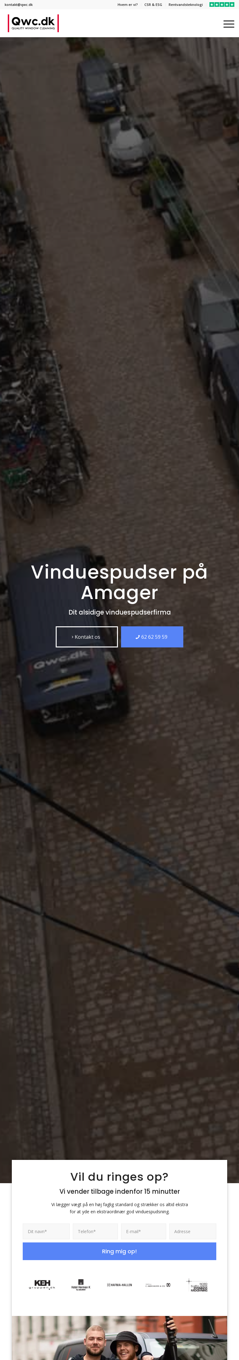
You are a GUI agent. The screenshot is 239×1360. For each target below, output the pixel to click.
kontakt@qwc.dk (19, 4)
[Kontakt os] (87, 636)
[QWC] (33, 23)
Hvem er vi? (128, 4)
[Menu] (225, 23)
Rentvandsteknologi (186, 4)
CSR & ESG (153, 4)
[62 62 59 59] (152, 636)
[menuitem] (128, 4)
